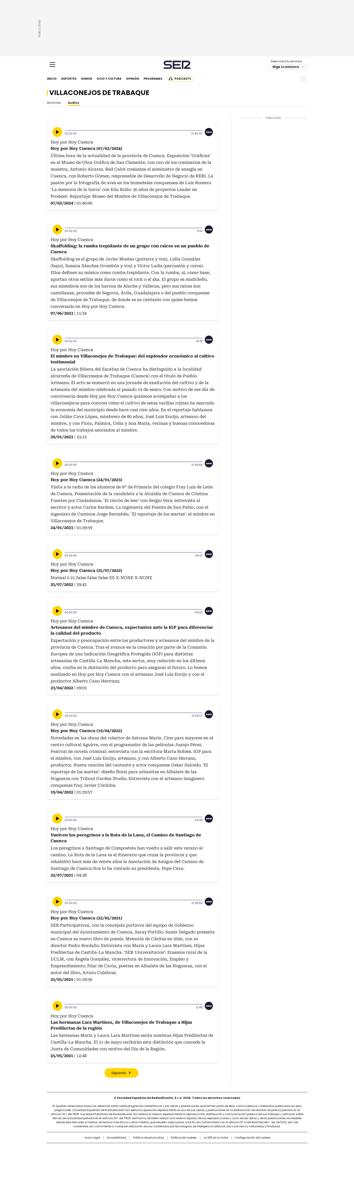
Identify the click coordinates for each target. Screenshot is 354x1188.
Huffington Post (130, 1156)
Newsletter (292, 79)
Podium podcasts (166, 1162)
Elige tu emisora (285, 67)
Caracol (258, 1149)
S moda (205, 1162)
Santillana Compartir (189, 1149)
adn (242, 1149)
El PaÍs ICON (185, 1162)
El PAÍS (124, 1149)
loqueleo (224, 1162)
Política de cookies (184, 1137)
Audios (73, 102)
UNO (154, 1156)
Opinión (132, 79)
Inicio (52, 79)
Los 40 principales (143, 1149)
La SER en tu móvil (216, 1137)
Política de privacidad (148, 1137)
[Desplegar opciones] (209, 132)
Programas (153, 79)
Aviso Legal (92, 1137)
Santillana (165, 1149)
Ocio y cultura (109, 79)
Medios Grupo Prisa (85, 1164)
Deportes (69, 79)
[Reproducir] (57, 132)
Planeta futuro (237, 1156)
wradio (168, 1156)
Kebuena (257, 1156)
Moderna (145, 1162)
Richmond (122, 1162)
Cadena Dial (202, 1156)
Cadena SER (177, 64)
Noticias (54, 102)
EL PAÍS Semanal (219, 1156)
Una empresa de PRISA (85, 1153)
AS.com (227, 1149)
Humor (86, 79)
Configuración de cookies (252, 1137)
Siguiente (118, 1073)
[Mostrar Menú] (52, 64)
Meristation (247, 1162)
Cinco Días (186, 1156)
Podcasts (183, 79)
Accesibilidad (116, 1137)
